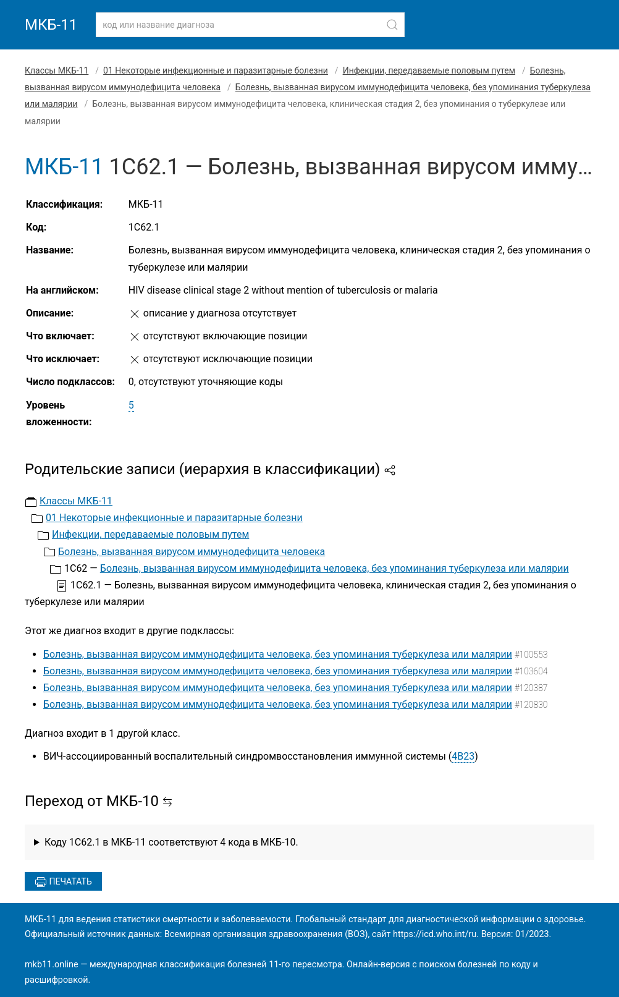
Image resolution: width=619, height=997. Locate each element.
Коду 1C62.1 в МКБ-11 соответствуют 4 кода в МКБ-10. (171, 842)
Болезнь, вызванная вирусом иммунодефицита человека (191, 552)
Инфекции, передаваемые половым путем (429, 70)
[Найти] (392, 24)
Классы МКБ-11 (56, 70)
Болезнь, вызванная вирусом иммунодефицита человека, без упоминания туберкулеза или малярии (334, 568)
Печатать (63, 882)
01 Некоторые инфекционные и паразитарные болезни (215, 70)
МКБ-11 (51, 24)
